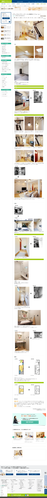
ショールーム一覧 (4, 77)
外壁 (12, 489)
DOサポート (30, 480)
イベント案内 (4, 78)
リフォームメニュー (40, 482)
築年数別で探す (4, 49)
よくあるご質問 (4, 94)
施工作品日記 (21, 485)
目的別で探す (4, 46)
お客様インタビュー (31, 485)
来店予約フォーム (40, 485)
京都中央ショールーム (23, 480)
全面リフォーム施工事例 (5, 43)
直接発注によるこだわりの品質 (6, 69)
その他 (12, 491)
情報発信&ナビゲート (22, 487)
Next (45, 437)
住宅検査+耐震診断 (4, 61)
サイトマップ (39, 489)
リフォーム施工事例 (13, 479)
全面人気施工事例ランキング (6, 52)
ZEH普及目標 (39, 490)
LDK (1, 488)
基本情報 (2, 487)
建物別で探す (4, 51)
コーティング (13, 490)
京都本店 (21, 481)
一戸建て (13, 481)
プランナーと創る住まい (5, 64)
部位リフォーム (4, 15)
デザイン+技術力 (4, 71)
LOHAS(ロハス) (22, 486)
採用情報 (30, 488)
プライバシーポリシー (40, 487)
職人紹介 (21, 488)
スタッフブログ (4, 85)
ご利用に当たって (40, 488)
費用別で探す (4, 48)
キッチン (13, 485)
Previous (13, 437)
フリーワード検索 (4, 20)
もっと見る (10, 40)
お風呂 (12, 486)
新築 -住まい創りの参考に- (6, 16)
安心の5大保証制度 (4, 66)
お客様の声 (3, 80)
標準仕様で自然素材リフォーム (6, 63)
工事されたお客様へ (40, 486)
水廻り (2, 490)
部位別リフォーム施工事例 (5, 55)
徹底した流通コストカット (5, 68)
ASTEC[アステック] (31, 481)
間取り (2, 492)
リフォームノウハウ (4, 92)
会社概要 (3, 86)
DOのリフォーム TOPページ (5, 479)
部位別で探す (4, 57)
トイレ (12, 488)
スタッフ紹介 (4, 83)
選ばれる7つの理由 (4, 60)
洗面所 (12, 487)
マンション (13, 482)
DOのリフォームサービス (32, 479)
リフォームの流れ (4, 91)
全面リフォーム (4, 14)
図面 (1, 495)
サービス (3, 75)
